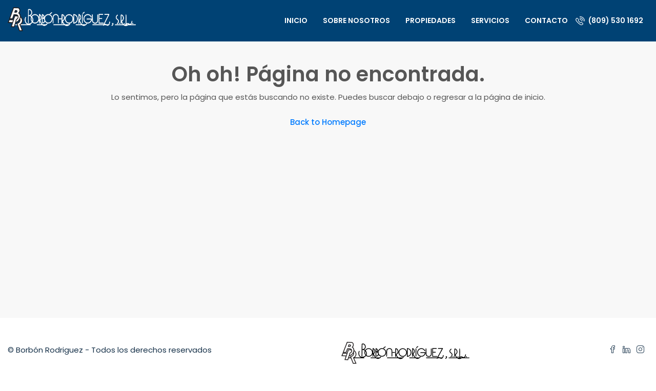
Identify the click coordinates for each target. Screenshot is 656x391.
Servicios (490, 20)
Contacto (546, 20)
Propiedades (430, 20)
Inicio (296, 20)
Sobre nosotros (356, 20)
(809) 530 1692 (609, 20)
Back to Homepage (328, 122)
